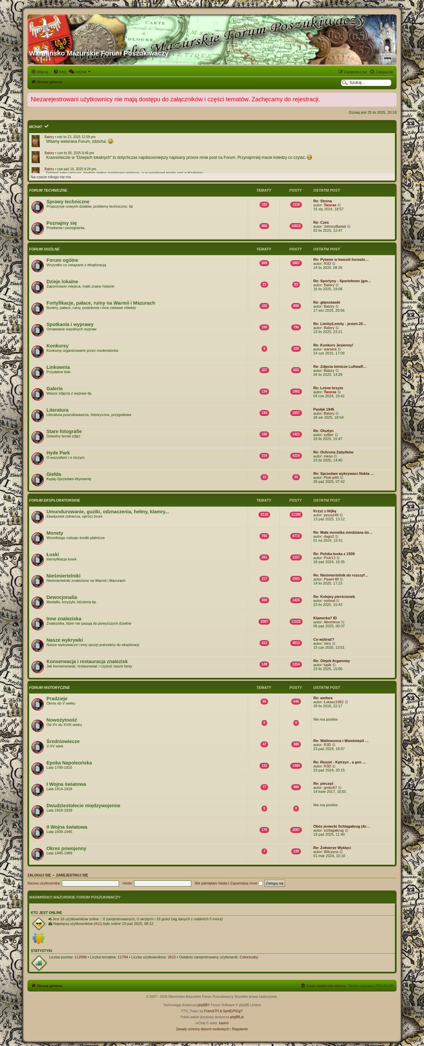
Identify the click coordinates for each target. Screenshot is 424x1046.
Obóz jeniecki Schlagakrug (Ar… (341, 826)
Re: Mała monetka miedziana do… (343, 532)
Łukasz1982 (333, 702)
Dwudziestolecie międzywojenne (83, 805)
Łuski (52, 554)
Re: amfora (322, 698)
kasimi (223, 1023)
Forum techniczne (48, 190)
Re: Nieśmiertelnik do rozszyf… (340, 575)
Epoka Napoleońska (69, 762)
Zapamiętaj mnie (246, 883)
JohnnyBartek (335, 226)
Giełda (53, 474)
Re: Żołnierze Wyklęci (332, 848)
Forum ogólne (44, 249)
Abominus (332, 622)
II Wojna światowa (66, 827)
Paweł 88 (331, 579)
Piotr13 (329, 558)
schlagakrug (333, 830)
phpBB (203, 1005)
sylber (328, 435)
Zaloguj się (39, 875)
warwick (330, 349)
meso (328, 456)
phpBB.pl (237, 1017)
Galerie (54, 388)
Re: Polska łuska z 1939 (334, 554)
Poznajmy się (61, 223)
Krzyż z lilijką (324, 511)
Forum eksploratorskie (54, 500)
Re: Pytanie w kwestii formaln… (341, 259)
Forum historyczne (49, 688)
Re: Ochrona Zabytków (333, 452)
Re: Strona (322, 201)
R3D (327, 264)
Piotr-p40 (331, 478)
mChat (35, 127)
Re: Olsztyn (323, 431)
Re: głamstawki (326, 302)
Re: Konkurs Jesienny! (333, 345)
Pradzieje (57, 698)
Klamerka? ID (325, 618)
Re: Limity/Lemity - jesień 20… (339, 324)
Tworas (330, 205)
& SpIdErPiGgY (231, 1011)
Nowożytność (61, 720)
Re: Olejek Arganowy (331, 661)
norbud (329, 601)
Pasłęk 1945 (323, 409)
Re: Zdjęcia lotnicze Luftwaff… (340, 366)
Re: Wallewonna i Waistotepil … (340, 741)
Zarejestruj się (72, 875)
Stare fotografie (64, 431)
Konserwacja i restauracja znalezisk (87, 661)
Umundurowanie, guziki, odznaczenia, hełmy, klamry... (107, 511)
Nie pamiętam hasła (211, 883)
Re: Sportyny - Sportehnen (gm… (342, 281)
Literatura (57, 410)
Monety (54, 533)
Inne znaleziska (63, 618)
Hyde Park (58, 452)
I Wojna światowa (66, 784)
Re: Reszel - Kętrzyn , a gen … (339, 762)
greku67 (330, 788)
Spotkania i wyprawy (70, 324)
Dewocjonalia (61, 597)
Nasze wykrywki (64, 640)
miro (327, 643)
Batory (49, 137)
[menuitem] (60, 72)
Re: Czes (321, 222)
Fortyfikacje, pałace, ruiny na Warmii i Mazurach (100, 303)
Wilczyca (331, 852)
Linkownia (58, 367)
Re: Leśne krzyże (328, 388)
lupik (327, 665)
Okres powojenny (66, 848)
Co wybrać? (323, 639)
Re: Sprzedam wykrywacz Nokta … (343, 474)
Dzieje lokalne (62, 281)
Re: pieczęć (323, 783)
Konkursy (57, 345)
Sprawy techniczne (68, 201)
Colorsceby (249, 957)
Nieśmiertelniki (63, 576)
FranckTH (211, 1011)
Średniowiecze (63, 741)
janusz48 (331, 515)
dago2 (329, 536)
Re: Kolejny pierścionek (334, 597)
